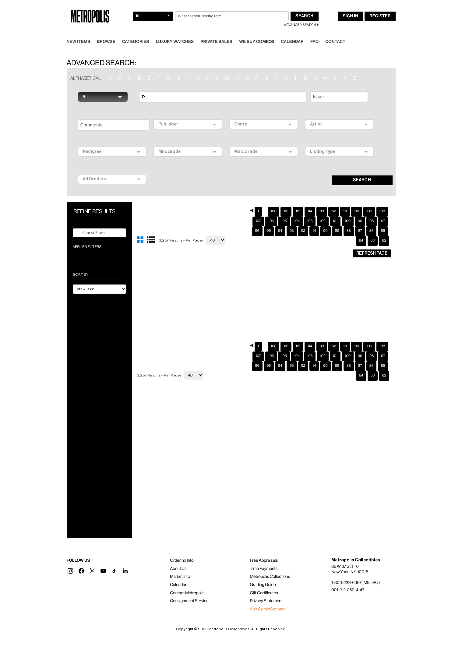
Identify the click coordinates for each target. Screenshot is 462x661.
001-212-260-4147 (347, 590)
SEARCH (362, 180)
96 (257, 231)
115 (298, 211)
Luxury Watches (175, 42)
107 (258, 221)
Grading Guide (263, 585)
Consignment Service (189, 601)
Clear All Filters (89, 233)
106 (271, 221)
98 (371, 221)
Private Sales (216, 42)
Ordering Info (181, 560)
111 (345, 211)
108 (273, 211)
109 (369, 211)
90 (325, 231)
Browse (106, 42)
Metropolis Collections (270, 576)
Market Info (180, 576)
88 (349, 231)
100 (348, 221)
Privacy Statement (266, 601)
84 (361, 240)
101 (335, 221)
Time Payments (263, 569)
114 (310, 211)
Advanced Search (300, 25)
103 (309, 221)
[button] (70, 570)
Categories (135, 42)
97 (383, 221)
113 (321, 211)
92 (303, 231)
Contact (335, 42)
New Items (78, 42)
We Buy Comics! (256, 42)
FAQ (314, 42)
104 (297, 221)
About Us (178, 569)
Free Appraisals (264, 560)
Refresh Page (371, 253)
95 (269, 231)
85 (383, 231)
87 (360, 231)
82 (384, 240)
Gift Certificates (264, 593)
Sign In (350, 16)
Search (304, 16)
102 (322, 221)
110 (356, 211)
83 (373, 240)
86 (371, 231)
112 (333, 211)
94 (280, 231)
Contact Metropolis (187, 593)
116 (286, 211)
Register (379, 16)
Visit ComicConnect (267, 609)
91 (314, 231)
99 (360, 221)
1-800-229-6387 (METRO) (355, 583)
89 (337, 231)
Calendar (292, 42)
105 (284, 221)
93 (292, 231)
